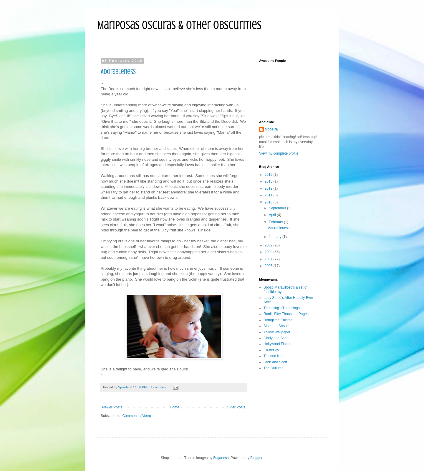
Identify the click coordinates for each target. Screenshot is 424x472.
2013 (269, 181)
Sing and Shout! (276, 326)
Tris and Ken (274, 356)
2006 (269, 266)
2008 (269, 252)
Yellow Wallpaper (277, 332)
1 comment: (159, 387)
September (278, 208)
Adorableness (118, 72)
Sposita (271, 129)
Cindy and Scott (276, 338)
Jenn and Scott (275, 362)
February (276, 222)
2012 (269, 188)
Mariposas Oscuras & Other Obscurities (179, 25)
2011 (269, 195)
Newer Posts (112, 407)
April (273, 215)
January (275, 237)
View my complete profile (278, 153)
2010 (269, 202)
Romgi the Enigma (278, 320)
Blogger (256, 458)
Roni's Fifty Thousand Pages (286, 314)
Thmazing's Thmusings (282, 308)
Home (174, 407)
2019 (269, 175)
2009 (269, 245)
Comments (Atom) (136, 416)
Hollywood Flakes (277, 344)
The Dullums (273, 368)
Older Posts (236, 407)
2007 (269, 259)
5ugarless (221, 458)
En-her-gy (271, 350)
